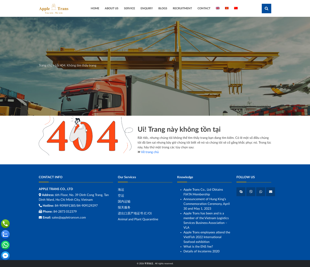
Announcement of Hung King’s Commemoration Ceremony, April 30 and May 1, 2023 (206, 204)
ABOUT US (111, 8)
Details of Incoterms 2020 (201, 251)
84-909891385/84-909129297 (76, 205)
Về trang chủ (150, 152)
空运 (121, 195)
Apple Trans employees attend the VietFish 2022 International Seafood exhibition (206, 237)
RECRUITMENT (182, 8)
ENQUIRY (147, 8)
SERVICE (129, 8)
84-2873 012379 (65, 211)
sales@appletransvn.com (69, 217)
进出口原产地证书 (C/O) (135, 213)
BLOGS (162, 8)
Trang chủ (45, 65)
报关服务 (124, 207)
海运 (121, 189)
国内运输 (124, 201)
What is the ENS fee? (198, 246)
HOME (95, 8)
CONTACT (204, 8)
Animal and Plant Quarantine (138, 219)
